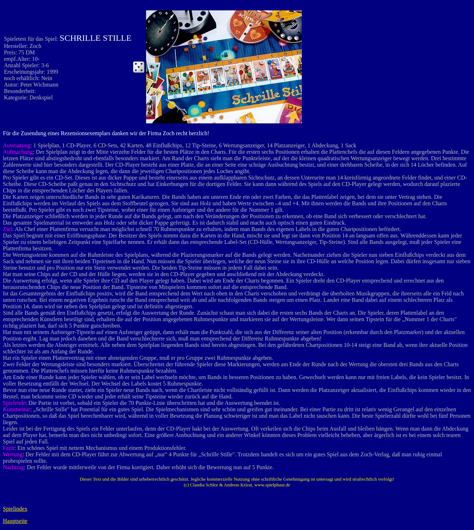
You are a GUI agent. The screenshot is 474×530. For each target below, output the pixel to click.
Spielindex (15, 509)
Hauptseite (15, 521)
